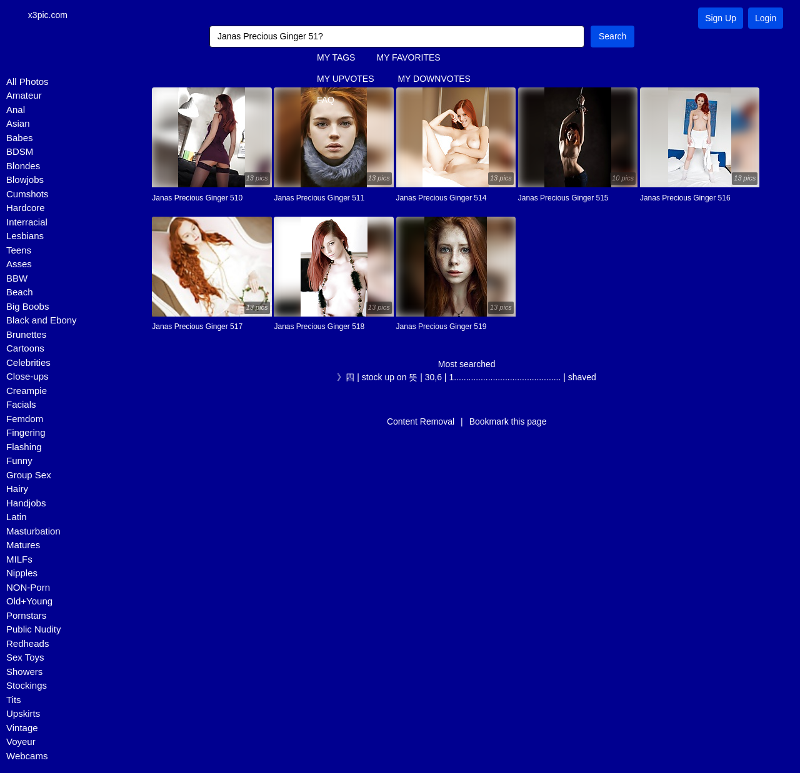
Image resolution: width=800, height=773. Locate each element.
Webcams (27, 756)
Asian (18, 124)
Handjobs (26, 503)
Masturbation (33, 531)
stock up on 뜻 (390, 377)
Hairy (17, 489)
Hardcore (25, 208)
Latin (16, 517)
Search (612, 36)
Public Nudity (33, 629)
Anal (15, 109)
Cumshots (27, 194)
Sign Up (720, 18)
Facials (21, 405)
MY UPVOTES (345, 79)
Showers (24, 671)
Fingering (26, 433)
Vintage (22, 727)
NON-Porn (28, 587)
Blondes (23, 165)
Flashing (24, 446)
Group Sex (28, 475)
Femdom (24, 418)
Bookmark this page (508, 421)
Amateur (24, 96)
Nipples (22, 573)
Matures (23, 545)
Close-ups (27, 377)
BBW (17, 278)
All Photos (27, 81)
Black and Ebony (41, 320)
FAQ (325, 101)
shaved (582, 377)
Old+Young (29, 601)
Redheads (27, 643)
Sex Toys (25, 657)
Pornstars (26, 615)
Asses (19, 264)
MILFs (19, 559)
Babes (19, 137)
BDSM (19, 152)
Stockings (26, 686)
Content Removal (420, 421)
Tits (13, 699)
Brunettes (26, 334)
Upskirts (23, 714)
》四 (345, 377)
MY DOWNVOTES (434, 79)
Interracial (27, 222)
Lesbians (25, 236)
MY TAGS (336, 58)
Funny (19, 461)
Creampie (26, 390)
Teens (18, 250)
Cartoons (25, 348)
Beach (19, 292)
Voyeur (21, 742)
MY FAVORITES (408, 58)
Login (765, 18)
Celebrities (28, 362)
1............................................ (505, 377)
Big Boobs (27, 306)
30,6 (433, 377)
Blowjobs (25, 180)
